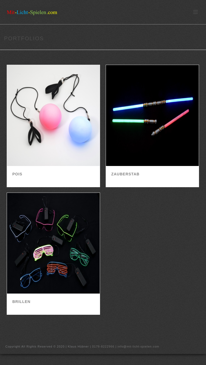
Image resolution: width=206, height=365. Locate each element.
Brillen (21, 301)
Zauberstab (125, 174)
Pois (17, 174)
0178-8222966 (103, 346)
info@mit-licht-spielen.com (138, 346)
